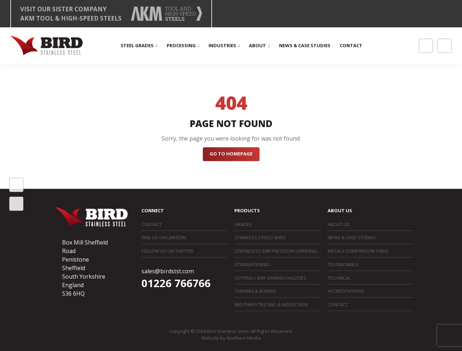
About (257, 45)
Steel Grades (137, 45)
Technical (339, 278)
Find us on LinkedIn (163, 237)
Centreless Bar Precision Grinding (275, 251)
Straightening (251, 264)
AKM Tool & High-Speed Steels (71, 18)
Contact (351, 45)
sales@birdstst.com (167, 271)
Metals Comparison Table (358, 251)
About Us (339, 224)
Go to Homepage (231, 153)
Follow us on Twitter (167, 251)
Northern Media (244, 338)
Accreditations (346, 291)
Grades (243, 224)
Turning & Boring (255, 291)
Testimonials (343, 264)
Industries (222, 45)
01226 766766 (176, 283)
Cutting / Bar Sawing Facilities (270, 278)
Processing (181, 45)
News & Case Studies (304, 45)
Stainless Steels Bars (260, 237)
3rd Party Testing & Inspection (270, 304)
